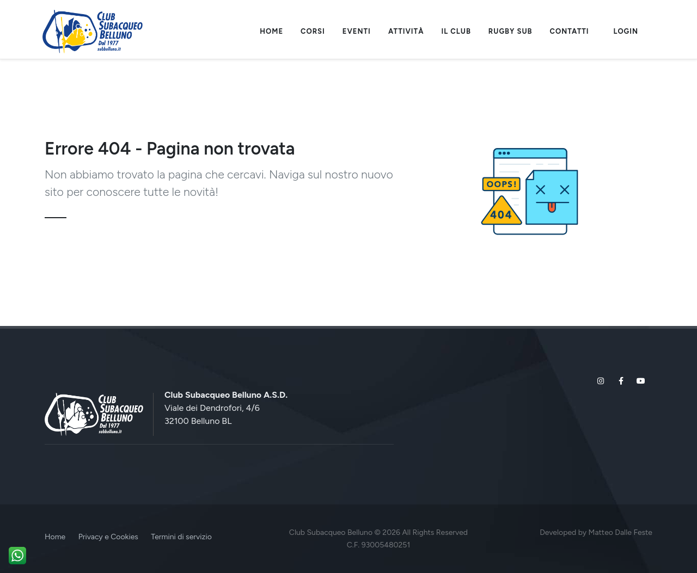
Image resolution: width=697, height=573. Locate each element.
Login (626, 31)
